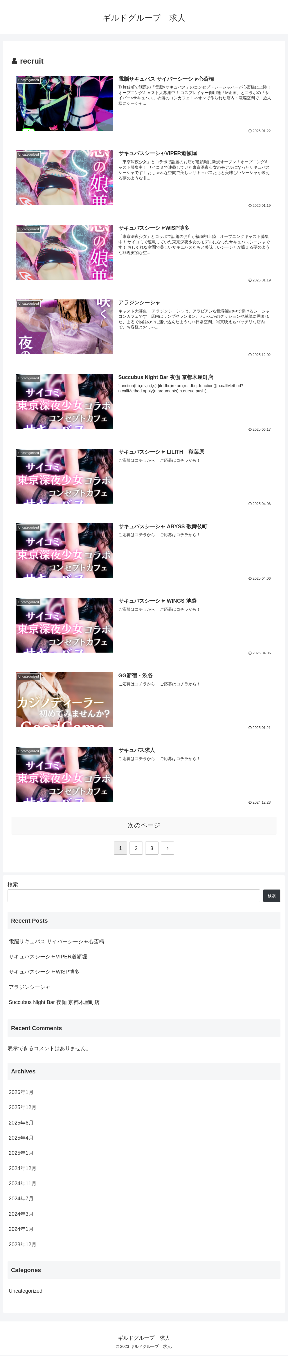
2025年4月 (21, 1139)
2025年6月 (21, 1124)
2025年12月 (23, 1108)
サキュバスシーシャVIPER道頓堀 (48, 958)
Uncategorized (25, 1292)
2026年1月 (21, 1093)
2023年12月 (23, 1245)
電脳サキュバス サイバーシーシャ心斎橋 (56, 942)
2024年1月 (21, 1230)
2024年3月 (21, 1215)
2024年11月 (23, 1185)
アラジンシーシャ (30, 988)
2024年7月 (21, 1200)
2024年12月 (23, 1169)
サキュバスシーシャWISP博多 (44, 973)
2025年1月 (21, 1154)
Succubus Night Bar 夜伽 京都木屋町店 (54, 1003)
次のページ (144, 826)
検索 (13, 885)
